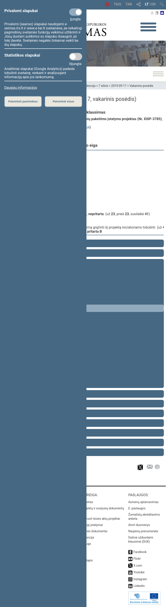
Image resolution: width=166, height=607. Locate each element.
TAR (129, 4)
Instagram (140, 579)
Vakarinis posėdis (141, 85)
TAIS (117, 4)
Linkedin (139, 586)
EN (153, 4)
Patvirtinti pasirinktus (23, 101)
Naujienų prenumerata (143, 531)
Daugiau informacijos (20, 88)
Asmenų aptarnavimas (143, 502)
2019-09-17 (118, 85)
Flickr (137, 558)
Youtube (138, 572)
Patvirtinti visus (63, 101)
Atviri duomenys (139, 525)
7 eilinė (103, 85)
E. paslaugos (136, 508)
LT (147, 4)
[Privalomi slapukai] (75, 12)
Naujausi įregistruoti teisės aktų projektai (92, 518)
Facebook (140, 552)
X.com (137, 565)
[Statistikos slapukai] (75, 56)
